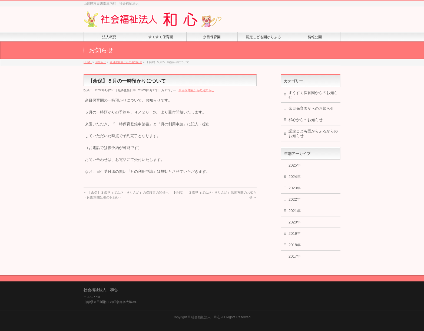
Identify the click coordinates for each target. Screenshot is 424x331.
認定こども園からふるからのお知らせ (313, 133)
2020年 (295, 222)
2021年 (295, 211)
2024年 (295, 176)
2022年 (295, 199)
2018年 (295, 245)
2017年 (295, 256)
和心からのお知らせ (306, 120)
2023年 (295, 188)
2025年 (295, 165)
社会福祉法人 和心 (205, 317)
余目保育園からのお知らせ (196, 90)
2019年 (295, 233)
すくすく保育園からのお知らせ (313, 94)
